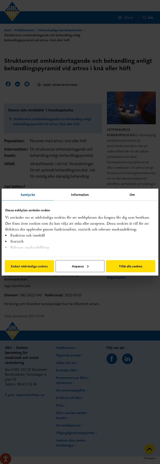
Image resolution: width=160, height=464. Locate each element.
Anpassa (80, 266)
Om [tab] (132, 194)
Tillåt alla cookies (130, 266)
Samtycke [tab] (28, 194)
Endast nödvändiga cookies (29, 266)
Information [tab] (80, 194)
